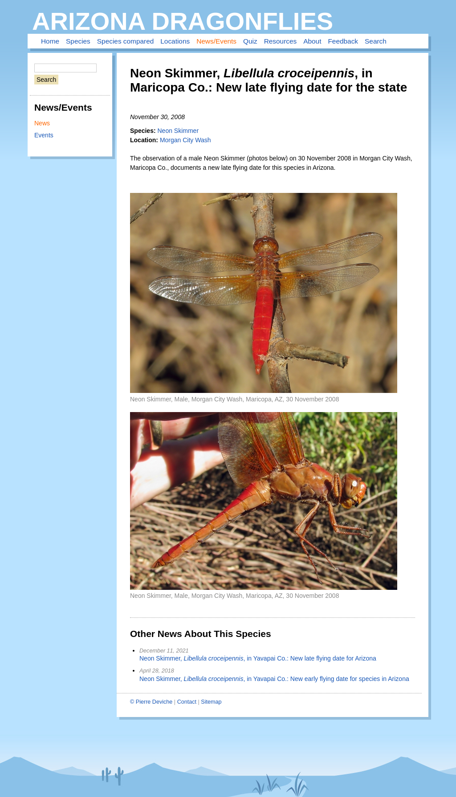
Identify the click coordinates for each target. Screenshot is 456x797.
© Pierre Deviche (151, 702)
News (42, 123)
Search (376, 41)
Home (50, 41)
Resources (280, 41)
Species (78, 41)
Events (43, 135)
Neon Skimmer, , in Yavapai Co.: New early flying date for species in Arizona (274, 678)
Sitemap (211, 702)
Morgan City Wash (185, 140)
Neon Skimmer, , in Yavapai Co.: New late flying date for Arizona (257, 658)
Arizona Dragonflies (182, 21)
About (312, 41)
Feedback (343, 41)
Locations (175, 41)
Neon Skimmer (178, 130)
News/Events (216, 41)
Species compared (125, 41)
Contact (186, 702)
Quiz (250, 41)
